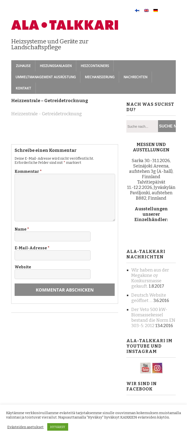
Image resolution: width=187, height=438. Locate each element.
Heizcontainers (95, 66)
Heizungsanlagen (56, 66)
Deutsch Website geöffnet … (148, 297)
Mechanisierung (99, 77)
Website (23, 267)
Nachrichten (135, 77)
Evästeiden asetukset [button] (25, 427)
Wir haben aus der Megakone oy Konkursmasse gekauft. (150, 278)
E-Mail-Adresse (32, 248)
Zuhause (23, 66)
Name (22, 229)
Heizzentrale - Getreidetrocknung (46, 114)
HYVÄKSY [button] (57, 427)
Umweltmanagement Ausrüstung (46, 77)
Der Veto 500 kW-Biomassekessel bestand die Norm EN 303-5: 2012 (153, 317)
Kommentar (28, 171)
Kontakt (23, 88)
